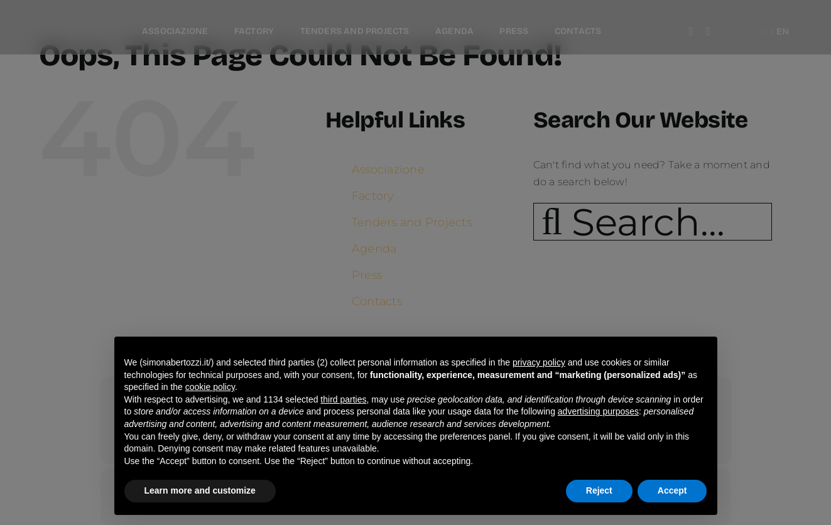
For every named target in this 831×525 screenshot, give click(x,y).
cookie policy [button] (210, 387)
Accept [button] (672, 490)
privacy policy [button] (539, 362)
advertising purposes (598, 411)
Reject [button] (599, 490)
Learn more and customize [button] (200, 490)
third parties (343, 399)
